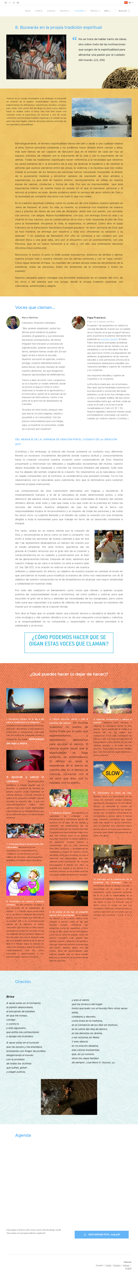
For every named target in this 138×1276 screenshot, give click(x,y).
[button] (124, 11)
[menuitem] (28, 11)
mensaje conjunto (109, 339)
